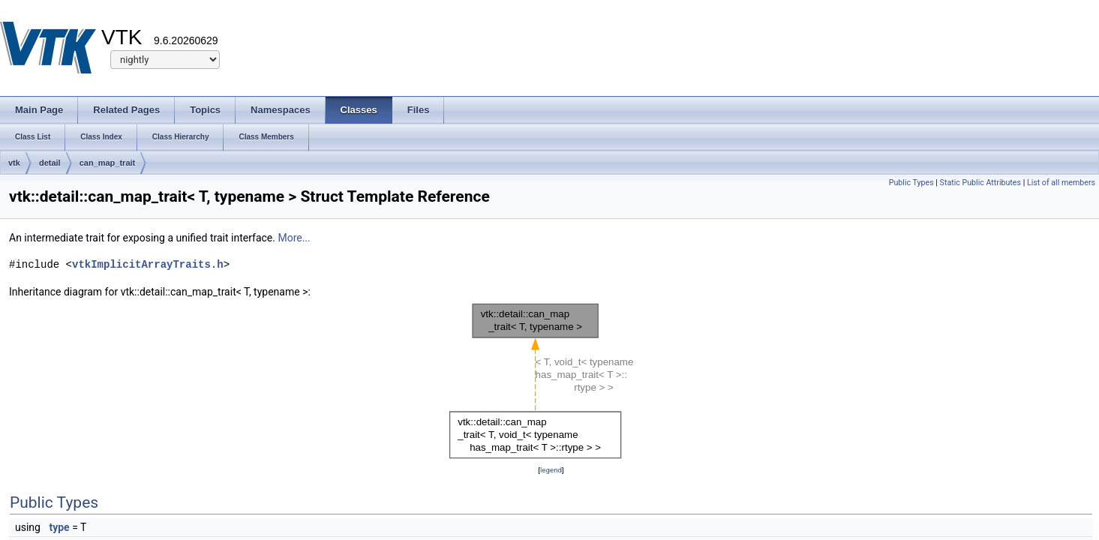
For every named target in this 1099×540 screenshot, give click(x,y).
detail (50, 162)
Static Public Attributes (980, 183)
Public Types (911, 183)
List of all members (1061, 183)
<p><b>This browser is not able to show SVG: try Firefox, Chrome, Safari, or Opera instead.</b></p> (551, 381)
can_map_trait (108, 162)
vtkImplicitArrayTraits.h (148, 264)
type (59, 527)
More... (294, 238)
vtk (14, 162)
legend (551, 470)
